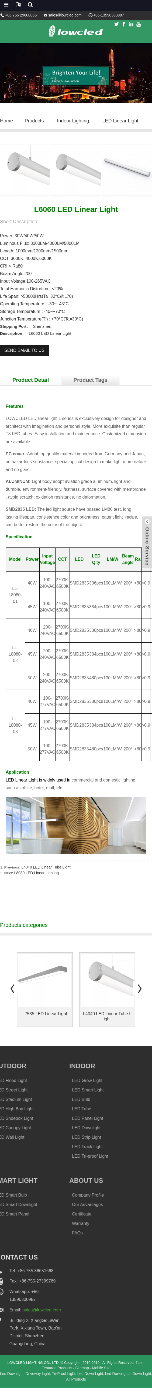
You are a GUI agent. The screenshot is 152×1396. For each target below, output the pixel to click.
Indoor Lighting (78, 120)
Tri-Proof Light (68, 1382)
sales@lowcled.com (65, 15)
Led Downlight (16, 1382)
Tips (142, 1370)
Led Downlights (124, 1382)
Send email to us (24, 358)
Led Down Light (95, 1382)
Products (36, 120)
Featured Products (56, 1376)
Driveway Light (42, 1382)
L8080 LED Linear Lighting (37, 881)
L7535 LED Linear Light (44, 1022)
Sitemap (82, 1376)
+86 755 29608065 (21, 15)
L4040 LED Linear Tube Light (47, 875)
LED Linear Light (129, 120)
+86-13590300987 (108, 15)
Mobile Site (101, 1376)
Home (7, 120)
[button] (12, 996)
